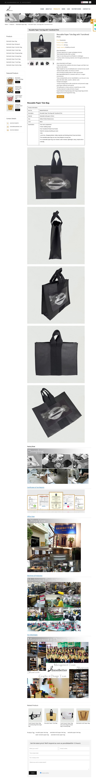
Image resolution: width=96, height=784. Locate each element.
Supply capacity (61, 47)
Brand (58, 40)
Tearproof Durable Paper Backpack (19, 106)
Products (57, 9)
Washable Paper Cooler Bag (13, 50)
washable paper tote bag (74, 732)
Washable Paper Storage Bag (13, 56)
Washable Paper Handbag (19, 78)
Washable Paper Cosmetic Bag (14, 47)
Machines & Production (34, 576)
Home (42, 9)
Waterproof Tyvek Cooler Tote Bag (18, 88)
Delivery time (60, 45)
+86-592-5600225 (14, 130)
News (63, 9)
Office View (31, 516)
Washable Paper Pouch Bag (13, 59)
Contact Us (86, 9)
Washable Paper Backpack (13, 44)
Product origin (60, 42)
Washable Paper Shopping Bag (14, 53)
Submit (32, 773)
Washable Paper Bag (21, 24)
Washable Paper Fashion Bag (13, 65)
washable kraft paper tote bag (58, 732)
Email (60, 97)
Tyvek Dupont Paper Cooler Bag (18, 97)
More (17, 82)
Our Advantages (32, 635)
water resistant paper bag (42, 734)
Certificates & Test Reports (35, 487)
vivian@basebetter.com (13, 2)
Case (68, 9)
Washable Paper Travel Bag (13, 62)
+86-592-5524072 (26, 2)
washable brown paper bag (58, 734)
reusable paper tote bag (42, 732)
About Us (49, 9)
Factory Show (76, 9)
